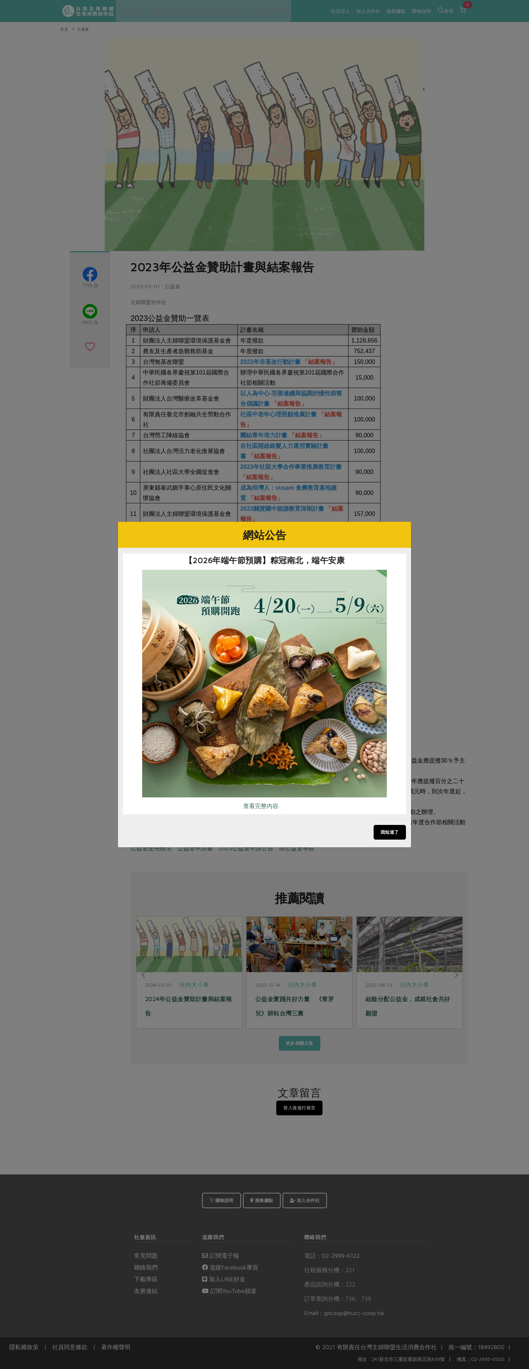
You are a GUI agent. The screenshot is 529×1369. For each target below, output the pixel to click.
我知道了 (390, 832)
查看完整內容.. (262, 806)
